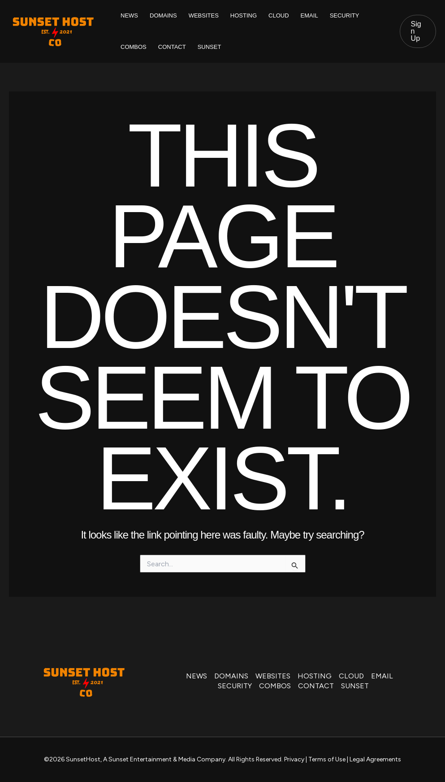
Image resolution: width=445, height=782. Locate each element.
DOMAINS (163, 15)
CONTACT (172, 46)
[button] (418, 31)
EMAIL (309, 15)
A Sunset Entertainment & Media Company (164, 759)
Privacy (294, 759)
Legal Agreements (375, 759)
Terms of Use (327, 759)
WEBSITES (204, 15)
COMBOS (134, 46)
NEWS (129, 15)
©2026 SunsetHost (72, 759)
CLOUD (278, 15)
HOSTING (243, 15)
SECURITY (344, 15)
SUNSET (209, 46)
